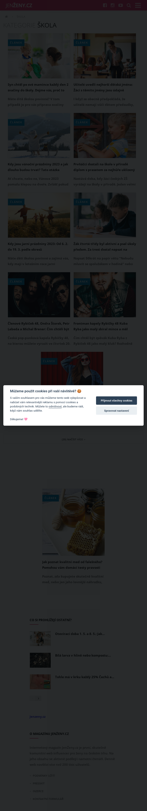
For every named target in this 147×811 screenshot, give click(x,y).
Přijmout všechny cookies (116, 400)
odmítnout (55, 406)
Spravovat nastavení (116, 410)
